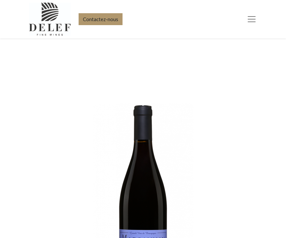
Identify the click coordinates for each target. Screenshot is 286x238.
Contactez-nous (100, 19)
